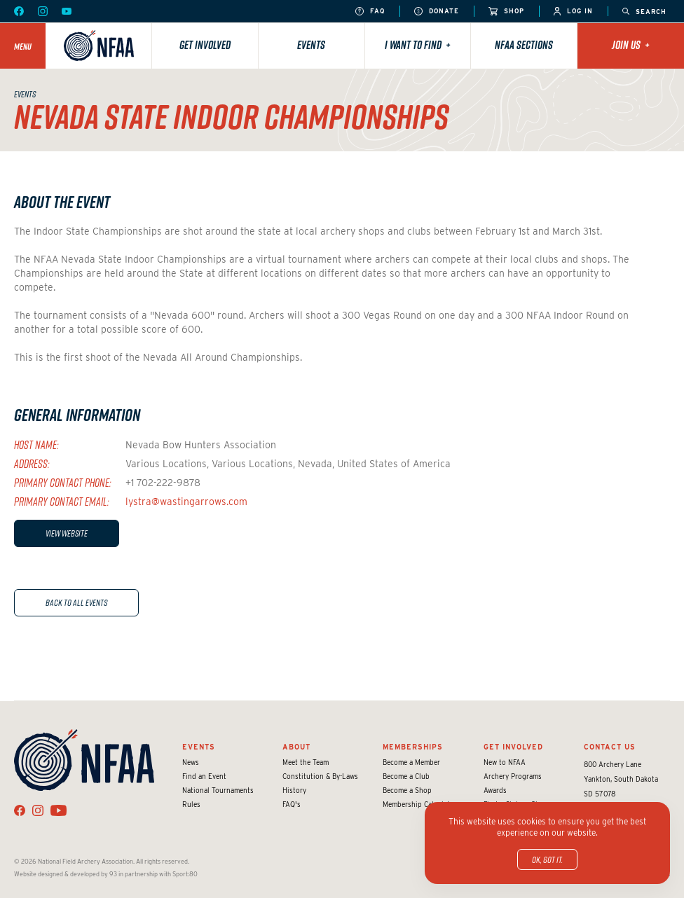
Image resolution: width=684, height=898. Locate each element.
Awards (495, 790)
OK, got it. (547, 859)
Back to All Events (76, 602)
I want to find (418, 45)
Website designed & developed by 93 (65, 874)
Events (311, 45)
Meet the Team (305, 762)
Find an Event (204, 776)
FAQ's (291, 804)
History (294, 790)
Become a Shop (407, 790)
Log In (573, 11)
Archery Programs (513, 776)
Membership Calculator (420, 804)
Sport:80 (185, 874)
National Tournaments (218, 790)
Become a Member (411, 762)
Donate (436, 11)
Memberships (413, 746)
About (296, 746)
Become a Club (406, 776)
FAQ (370, 11)
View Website (67, 533)
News (190, 762)
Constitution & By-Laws (320, 776)
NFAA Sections (524, 45)
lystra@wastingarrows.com (186, 501)
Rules (191, 804)
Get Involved (205, 45)
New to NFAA (505, 762)
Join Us (631, 45)
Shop (506, 11)
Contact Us (610, 746)
